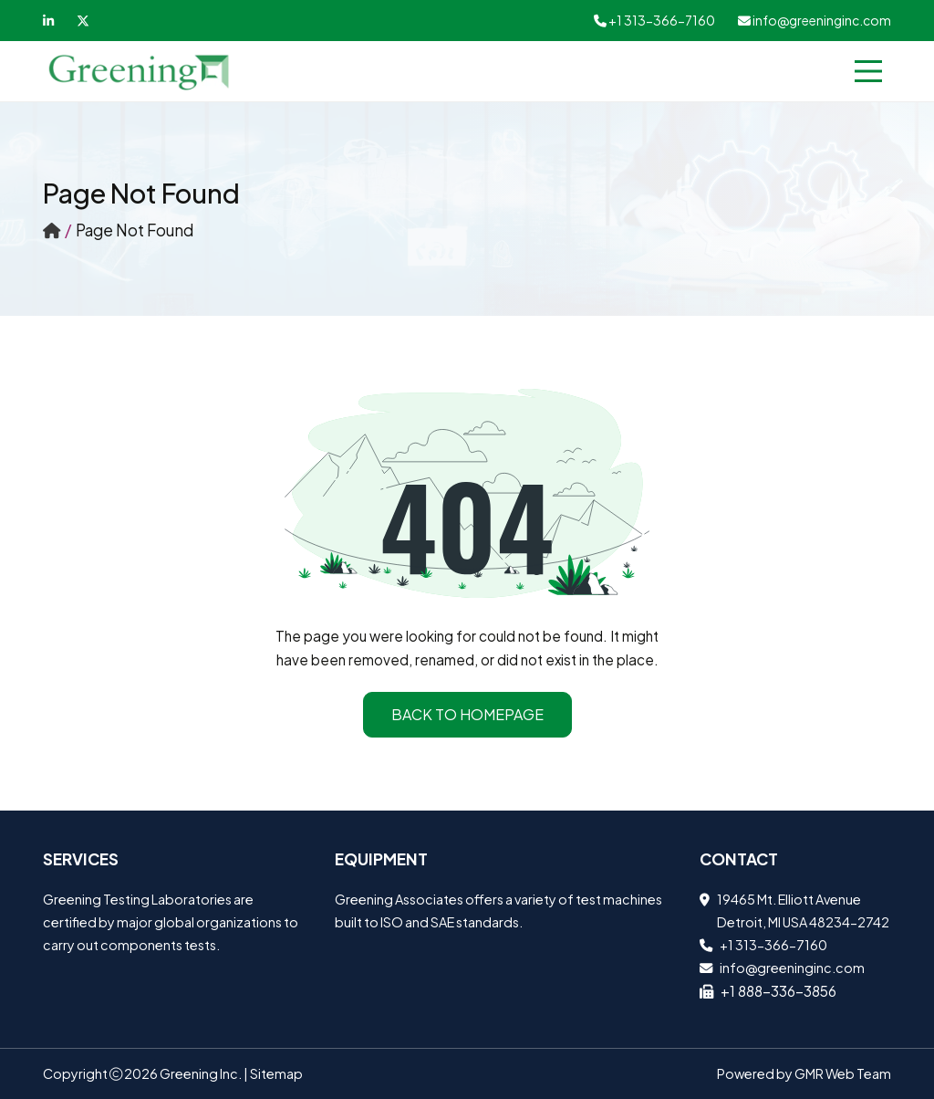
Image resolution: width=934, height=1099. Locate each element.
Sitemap (276, 1073)
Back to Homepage (467, 714)
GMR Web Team (842, 1073)
